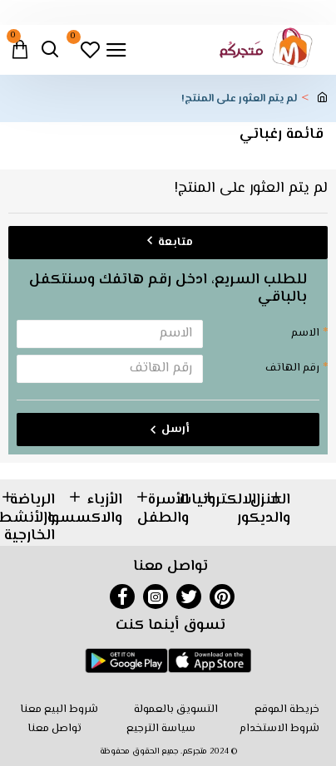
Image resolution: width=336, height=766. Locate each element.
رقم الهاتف (292, 368)
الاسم (305, 333)
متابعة (175, 242)
